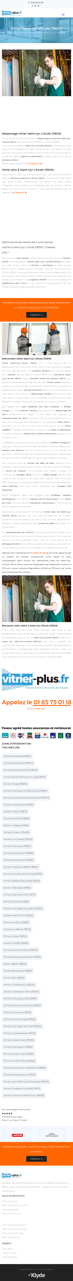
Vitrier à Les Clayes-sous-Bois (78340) (23, 908)
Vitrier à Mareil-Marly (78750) (18, 1040)
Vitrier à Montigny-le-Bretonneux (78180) (25, 791)
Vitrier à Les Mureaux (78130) (18, 804)
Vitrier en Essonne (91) (11, 1213)
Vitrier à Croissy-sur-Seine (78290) (21, 991)
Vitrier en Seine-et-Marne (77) (15, 1205)
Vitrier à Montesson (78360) (18, 1047)
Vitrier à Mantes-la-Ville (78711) (19, 894)
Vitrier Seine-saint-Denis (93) (14, 1229)
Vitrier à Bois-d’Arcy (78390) (17, 971)
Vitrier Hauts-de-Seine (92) (13, 1225)
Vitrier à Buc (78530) (14, 977)
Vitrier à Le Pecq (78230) (16, 922)
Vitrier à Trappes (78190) (16, 825)
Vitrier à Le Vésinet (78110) (17, 929)
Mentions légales (9, 1257)
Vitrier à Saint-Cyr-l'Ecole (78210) (20, 950)
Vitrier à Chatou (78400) (16, 832)
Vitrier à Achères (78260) (16, 901)
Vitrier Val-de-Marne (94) (12, 1233)
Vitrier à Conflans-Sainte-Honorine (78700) (26, 797)
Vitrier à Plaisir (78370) (15, 811)
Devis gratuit (7, 1248)
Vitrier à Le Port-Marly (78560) (19, 1061)
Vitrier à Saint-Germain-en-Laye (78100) (24, 777)
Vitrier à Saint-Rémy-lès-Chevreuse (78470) (26, 1081)
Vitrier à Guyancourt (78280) (18, 853)
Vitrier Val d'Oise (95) (11, 1237)
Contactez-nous (9, 1253)
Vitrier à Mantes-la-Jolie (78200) (20, 770)
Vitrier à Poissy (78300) (15, 784)
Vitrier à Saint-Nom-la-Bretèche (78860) (24, 1067)
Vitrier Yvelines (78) (10, 1209)
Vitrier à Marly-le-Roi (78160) (18, 915)
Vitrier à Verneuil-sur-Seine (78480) (22, 957)
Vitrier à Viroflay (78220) (15, 943)
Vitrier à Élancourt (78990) (17, 846)
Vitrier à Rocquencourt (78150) (19, 1074)
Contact (36, 315)
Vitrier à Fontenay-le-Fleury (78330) (22, 1005)
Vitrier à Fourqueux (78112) (17, 1012)
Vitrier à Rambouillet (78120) (18, 860)
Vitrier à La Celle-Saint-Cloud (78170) (22, 874)
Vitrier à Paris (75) (9, 1201)
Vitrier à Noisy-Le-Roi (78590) (18, 1054)
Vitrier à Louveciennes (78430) (19, 1033)
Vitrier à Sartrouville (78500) (18, 763)
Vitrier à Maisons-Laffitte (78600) (20, 867)
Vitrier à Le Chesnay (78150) (18, 839)
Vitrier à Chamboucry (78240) (19, 984)
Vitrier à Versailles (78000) (17, 756)
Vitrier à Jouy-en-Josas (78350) (19, 1019)
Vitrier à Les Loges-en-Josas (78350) (22, 1026)
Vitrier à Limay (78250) (15, 936)
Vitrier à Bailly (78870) (15, 964)
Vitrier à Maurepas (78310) (17, 887)
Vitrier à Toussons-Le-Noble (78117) (21, 1088)
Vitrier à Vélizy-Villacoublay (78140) (21, 881)
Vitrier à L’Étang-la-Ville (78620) (20, 998)
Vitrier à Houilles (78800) (16, 818)
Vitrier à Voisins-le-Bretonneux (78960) (23, 1095)
